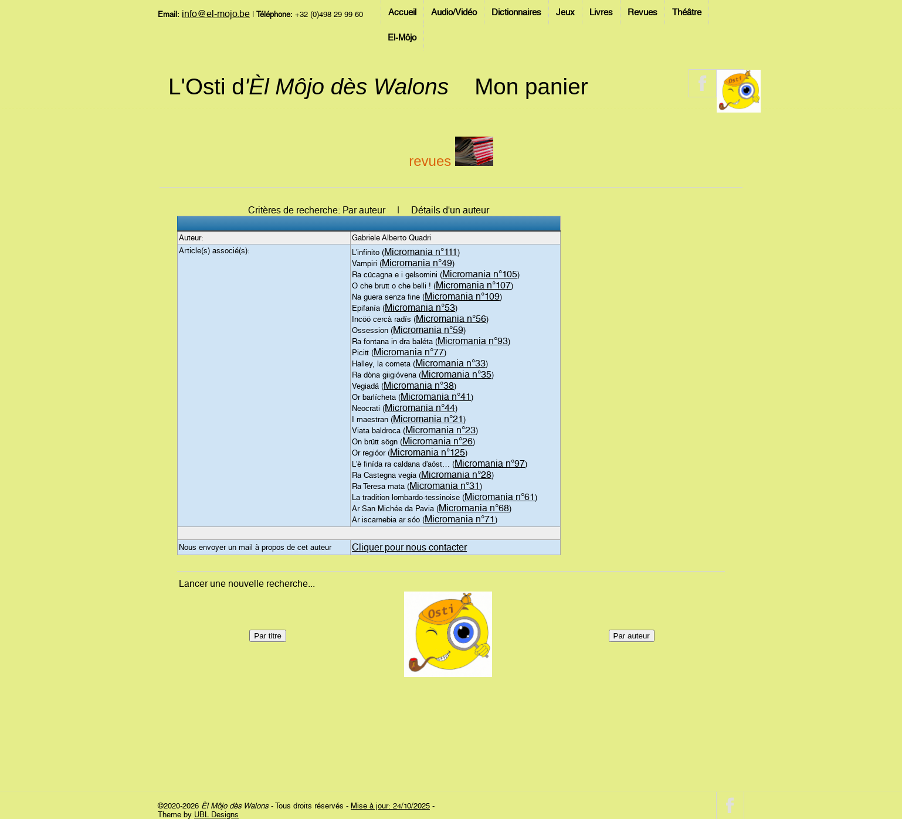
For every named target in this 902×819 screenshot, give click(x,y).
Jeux (565, 12)
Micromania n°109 (462, 296)
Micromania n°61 (499, 496)
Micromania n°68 (474, 508)
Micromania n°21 (428, 418)
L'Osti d (308, 86)
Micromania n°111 (420, 251)
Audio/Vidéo (454, 12)
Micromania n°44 (420, 407)
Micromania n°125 (427, 452)
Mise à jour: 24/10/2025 (390, 805)
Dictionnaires (516, 12)
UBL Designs (216, 814)
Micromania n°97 (490, 463)
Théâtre (686, 12)
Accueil (402, 12)
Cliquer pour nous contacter (409, 547)
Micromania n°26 (437, 441)
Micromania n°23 (440, 430)
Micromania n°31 (444, 485)
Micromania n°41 (436, 396)
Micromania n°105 (479, 274)
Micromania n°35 (456, 374)
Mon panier (531, 86)
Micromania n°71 (460, 519)
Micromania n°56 (451, 318)
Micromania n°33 (450, 363)
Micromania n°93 (473, 340)
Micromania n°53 (420, 307)
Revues (642, 12)
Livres (601, 12)
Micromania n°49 (417, 263)
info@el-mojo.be (216, 13)
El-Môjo (402, 37)
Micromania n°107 (473, 285)
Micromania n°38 (419, 385)
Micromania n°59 (428, 329)
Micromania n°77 (409, 352)
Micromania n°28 (456, 474)
